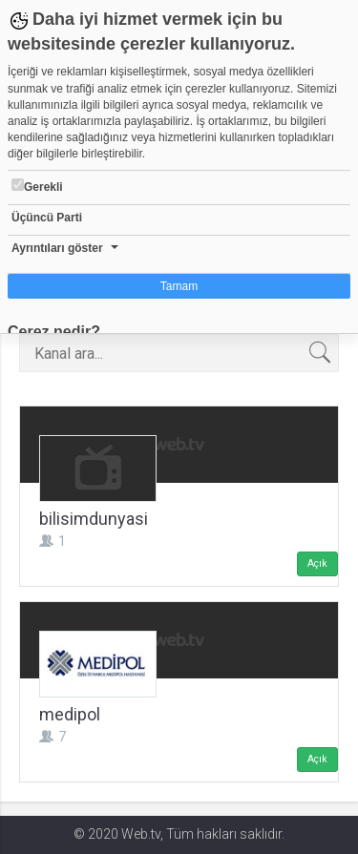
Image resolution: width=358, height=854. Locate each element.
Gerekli (37, 186)
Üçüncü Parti (46, 217)
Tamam (179, 286)
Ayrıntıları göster (57, 248)
